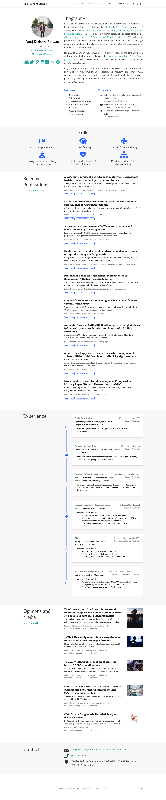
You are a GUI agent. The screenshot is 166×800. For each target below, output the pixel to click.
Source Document (82, 194)
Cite (72, 194)
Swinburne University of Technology (90, 510)
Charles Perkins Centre (116, 27)
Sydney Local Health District (108, 37)
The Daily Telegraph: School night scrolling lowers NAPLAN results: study (90, 667)
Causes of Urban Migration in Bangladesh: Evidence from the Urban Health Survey (101, 302)
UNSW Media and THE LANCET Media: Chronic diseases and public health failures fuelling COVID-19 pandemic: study (92, 694)
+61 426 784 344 (79, 759)
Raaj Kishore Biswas (35, 3)
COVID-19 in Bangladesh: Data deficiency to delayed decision (90, 720)
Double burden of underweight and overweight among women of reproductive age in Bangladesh (101, 252)
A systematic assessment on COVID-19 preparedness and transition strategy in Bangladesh (98, 228)
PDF (66, 194)
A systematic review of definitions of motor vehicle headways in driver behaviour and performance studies (101, 178)
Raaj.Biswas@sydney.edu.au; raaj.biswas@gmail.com (99, 753)
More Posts (30, 626)
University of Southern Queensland (89, 578)
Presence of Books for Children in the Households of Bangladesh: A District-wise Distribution (96, 277)
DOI (92, 194)
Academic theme (94, 792)
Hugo (106, 792)
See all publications (33, 190)
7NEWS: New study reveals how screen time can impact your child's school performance (92, 642)
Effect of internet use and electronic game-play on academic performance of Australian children (100, 203)
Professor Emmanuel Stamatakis (92, 30)
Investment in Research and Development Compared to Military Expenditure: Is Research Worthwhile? (97, 382)
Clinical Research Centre (77, 37)
